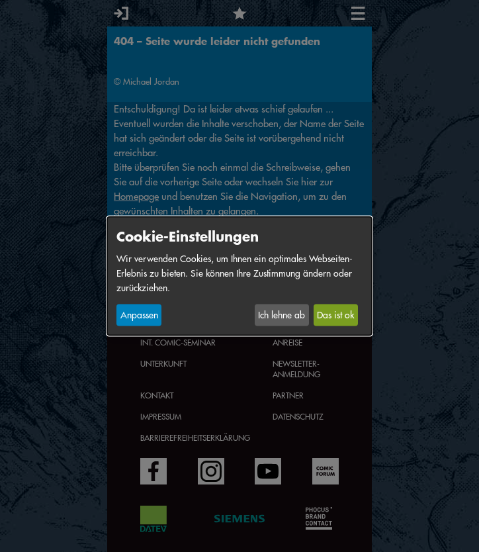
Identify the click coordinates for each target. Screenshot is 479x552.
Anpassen (139, 315)
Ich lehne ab (281, 315)
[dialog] (239, 276)
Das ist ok (335, 315)
